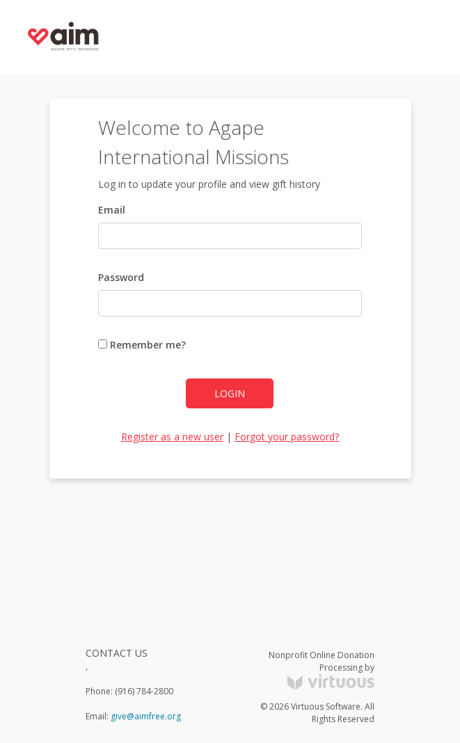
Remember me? (142, 344)
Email (111, 209)
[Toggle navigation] (422, 37)
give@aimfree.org (146, 716)
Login (229, 393)
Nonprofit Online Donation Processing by (321, 669)
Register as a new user (172, 436)
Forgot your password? (287, 436)
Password (121, 277)
